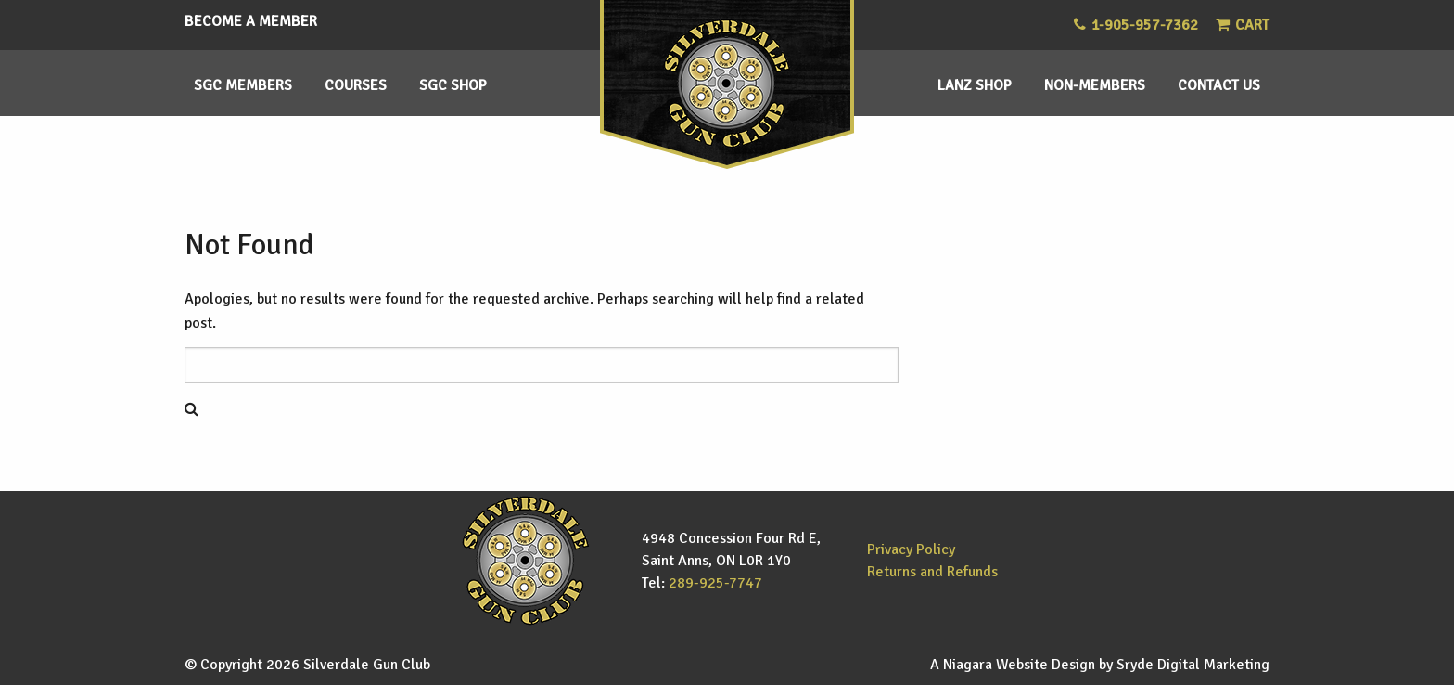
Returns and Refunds (932, 571)
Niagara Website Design (1019, 664)
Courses (356, 85)
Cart (1242, 25)
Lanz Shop (974, 85)
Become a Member (251, 21)
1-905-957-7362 (1144, 25)
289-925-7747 (715, 583)
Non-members (1094, 85)
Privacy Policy (911, 549)
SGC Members (243, 85)
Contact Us (1219, 85)
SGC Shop (453, 85)
